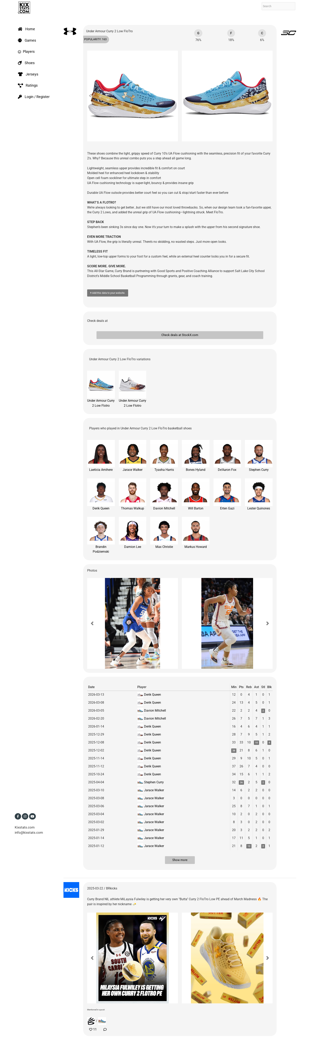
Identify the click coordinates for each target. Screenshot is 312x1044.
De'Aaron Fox (227, 456)
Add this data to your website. (107, 292)
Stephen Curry (259, 456)
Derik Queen (101, 494)
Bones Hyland (196, 456)
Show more (179, 860)
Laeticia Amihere (101, 456)
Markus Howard (196, 533)
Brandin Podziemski (101, 535)
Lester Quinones (259, 494)
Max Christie (164, 533)
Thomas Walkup (132, 494)
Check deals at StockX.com (179, 335)
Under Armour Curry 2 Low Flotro (101, 389)
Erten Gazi (227, 494)
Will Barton (196, 494)
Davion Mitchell (164, 494)
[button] (92, 96)
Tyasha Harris (164, 456)
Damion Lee (132, 533)
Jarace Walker (132, 456)
